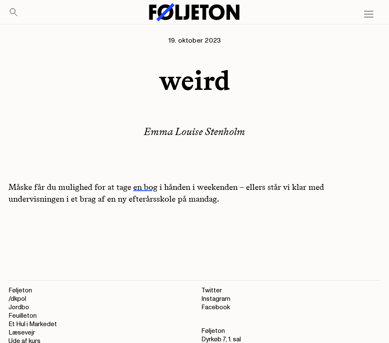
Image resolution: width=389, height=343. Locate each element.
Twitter (211, 290)
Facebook (215, 307)
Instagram (215, 298)
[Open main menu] (369, 14)
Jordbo (18, 307)
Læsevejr (21, 332)
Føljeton (20, 290)
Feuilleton (22, 315)
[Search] (13, 12)
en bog (145, 187)
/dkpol (17, 298)
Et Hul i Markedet (32, 324)
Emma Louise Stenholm (194, 131)
